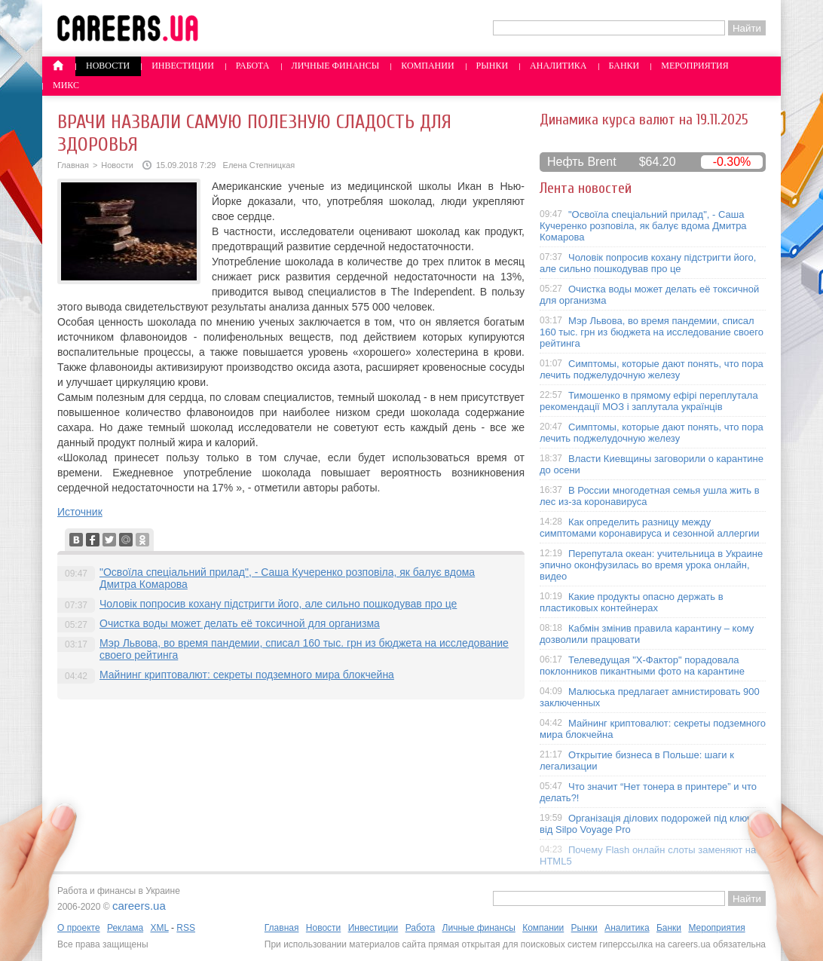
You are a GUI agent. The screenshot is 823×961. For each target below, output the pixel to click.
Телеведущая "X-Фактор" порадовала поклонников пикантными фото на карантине (642, 665)
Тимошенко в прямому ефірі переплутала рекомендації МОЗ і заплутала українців (649, 401)
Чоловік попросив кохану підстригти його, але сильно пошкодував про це (278, 604)
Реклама (125, 928)
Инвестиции (182, 65)
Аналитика (558, 65)
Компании (427, 65)
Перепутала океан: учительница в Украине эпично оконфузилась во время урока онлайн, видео (651, 565)
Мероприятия (695, 65)
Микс (66, 85)
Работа (253, 65)
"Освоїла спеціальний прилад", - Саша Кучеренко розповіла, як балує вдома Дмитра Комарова (643, 226)
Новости (108, 65)
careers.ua (139, 905)
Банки (624, 65)
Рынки (492, 65)
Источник (79, 512)
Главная (73, 165)
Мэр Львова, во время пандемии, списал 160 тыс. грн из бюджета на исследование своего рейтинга (651, 332)
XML (159, 928)
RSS (185, 928)
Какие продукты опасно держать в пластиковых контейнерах (632, 602)
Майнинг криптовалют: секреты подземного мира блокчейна (246, 675)
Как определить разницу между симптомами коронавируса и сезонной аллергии (650, 527)
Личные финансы (336, 65)
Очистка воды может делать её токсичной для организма (239, 623)
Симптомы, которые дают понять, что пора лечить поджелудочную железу (651, 369)
